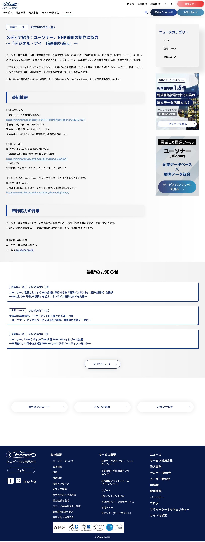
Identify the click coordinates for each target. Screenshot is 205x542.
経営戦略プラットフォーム (115, 483)
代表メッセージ (61, 484)
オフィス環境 (60, 490)
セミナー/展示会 (160, 473)
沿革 (55, 473)
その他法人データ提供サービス (117, 502)
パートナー (157, 498)
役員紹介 (57, 479)
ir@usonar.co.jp (25, 249)
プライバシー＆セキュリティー (169, 510)
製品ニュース (170, 56)
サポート (106, 491)
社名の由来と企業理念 (64, 496)
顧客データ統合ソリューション (117, 464)
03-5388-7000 (103, 425)
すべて (167, 40)
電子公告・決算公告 (63, 518)
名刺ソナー (107, 508)
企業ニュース (170, 48)
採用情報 (155, 492)
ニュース (155, 455)
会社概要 (57, 467)
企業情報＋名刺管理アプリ (115, 474)
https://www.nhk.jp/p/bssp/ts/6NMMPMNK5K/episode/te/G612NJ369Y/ (45, 119)
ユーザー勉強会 (160, 479)
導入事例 (155, 467)
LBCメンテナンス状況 (112, 497)
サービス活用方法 (161, 461)
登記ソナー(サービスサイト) (116, 514)
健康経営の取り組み (63, 513)
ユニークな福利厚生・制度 (67, 507)
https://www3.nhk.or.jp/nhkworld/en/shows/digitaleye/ (37, 192)
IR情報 (154, 486)
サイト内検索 (158, 516)
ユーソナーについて (63, 462)
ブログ (154, 504)
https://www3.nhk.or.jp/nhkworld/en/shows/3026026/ (36, 158)
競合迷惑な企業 (61, 501)
